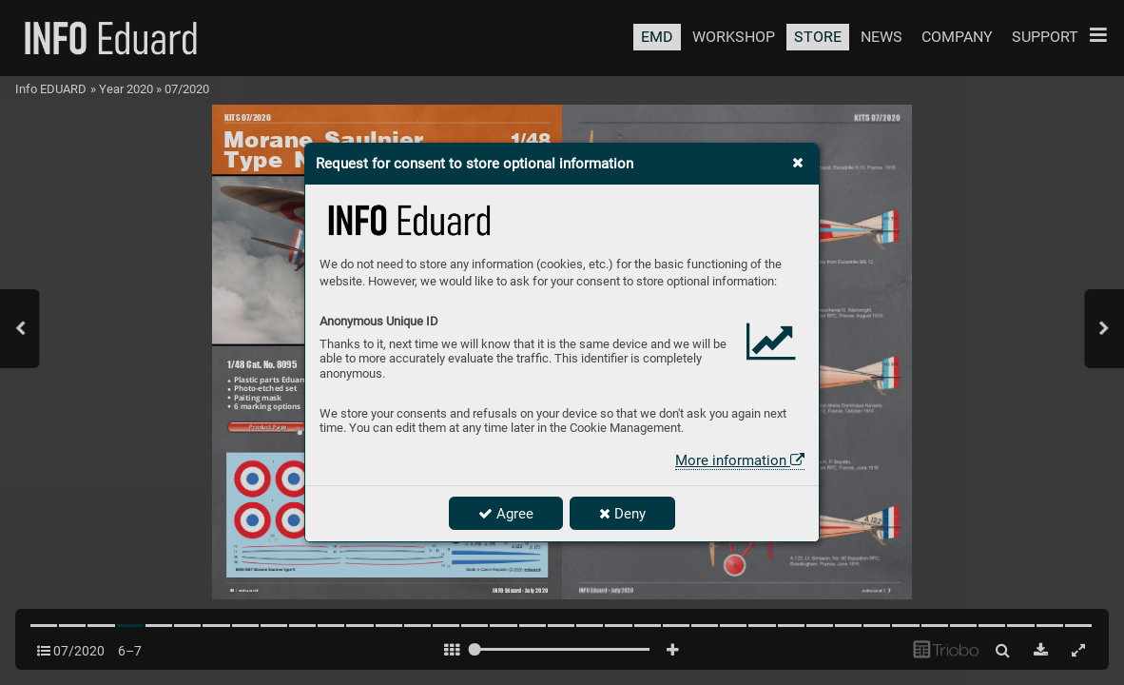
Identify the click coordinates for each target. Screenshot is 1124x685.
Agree (505, 513)
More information (739, 460)
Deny (622, 513)
